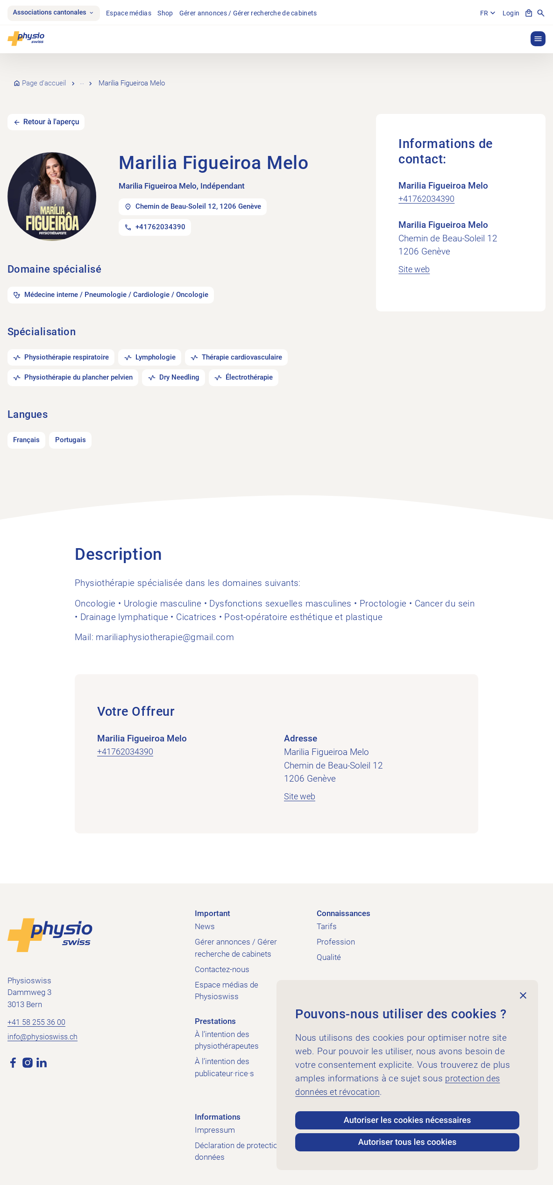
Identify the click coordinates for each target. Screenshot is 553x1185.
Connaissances (343, 908)
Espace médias (135, 13)
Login (510, 13)
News (205, 921)
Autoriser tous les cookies (407, 1141)
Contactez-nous (222, 964)
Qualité (329, 952)
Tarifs (327, 921)
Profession (336, 937)
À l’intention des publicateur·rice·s (224, 1063)
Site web (415, 259)
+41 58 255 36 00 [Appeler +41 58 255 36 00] (36, 1018)
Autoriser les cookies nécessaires (407, 1116)
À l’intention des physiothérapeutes (227, 1035)
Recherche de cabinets (117, 78)
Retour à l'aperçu (54, 112)
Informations (218, 1112)
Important (212, 908)
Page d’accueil (44, 78)
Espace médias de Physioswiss (226, 986)
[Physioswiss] (25, 38)
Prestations (215, 1016)
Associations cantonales (56, 13)
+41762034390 (429, 189)
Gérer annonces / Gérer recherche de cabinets (254, 13)
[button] (538, 38)
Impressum (215, 1125)
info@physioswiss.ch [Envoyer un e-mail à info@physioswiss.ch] (44, 1033)
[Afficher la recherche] (541, 13)
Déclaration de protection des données (246, 1146)
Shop (171, 13)
